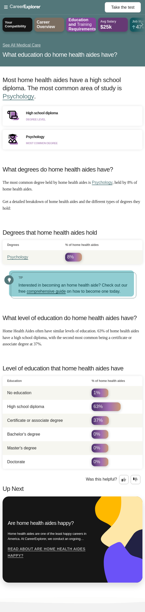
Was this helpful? (101, 479)
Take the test (122, 7)
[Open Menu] (54, 7)
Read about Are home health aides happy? (46, 552)
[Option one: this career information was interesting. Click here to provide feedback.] (124, 479)
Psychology (18, 96)
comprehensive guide (46, 291)
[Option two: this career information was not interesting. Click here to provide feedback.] (135, 479)
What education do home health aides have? (60, 54)
